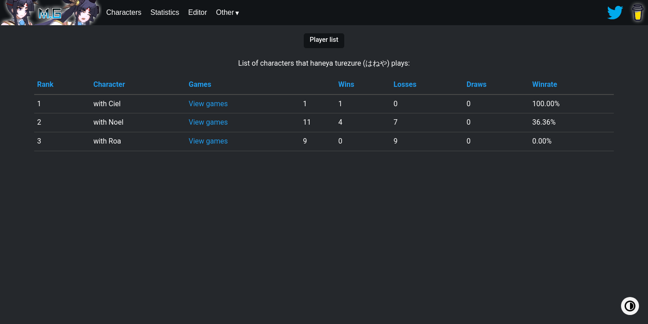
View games (208, 103)
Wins (346, 84)
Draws (477, 84)
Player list (324, 40)
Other (225, 12)
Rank (45, 84)
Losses (404, 84)
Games (200, 84)
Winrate (544, 84)
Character (109, 84)
